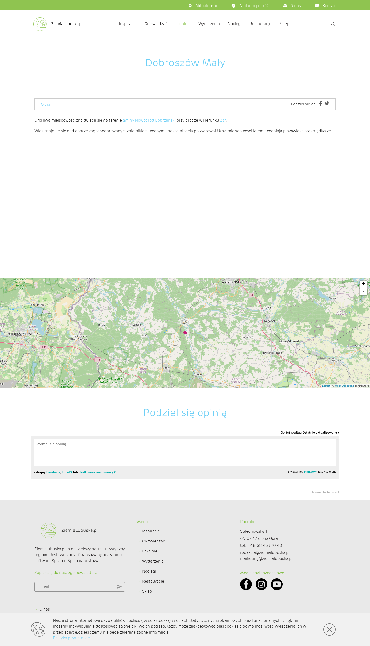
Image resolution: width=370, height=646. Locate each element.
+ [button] (363, 284)
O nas (44, 609)
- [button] (363, 291)
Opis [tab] (46, 104)
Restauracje (260, 23)
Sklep (284, 23)
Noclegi (235, 23)
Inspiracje (128, 23)
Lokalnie (183, 23)
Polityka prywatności (72, 638)
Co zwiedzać (156, 23)
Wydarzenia (209, 23)
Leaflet (326, 385)
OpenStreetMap (344, 385)
